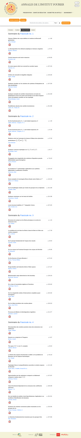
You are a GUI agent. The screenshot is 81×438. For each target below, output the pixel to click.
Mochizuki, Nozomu (13, 277)
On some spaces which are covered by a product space (23, 66)
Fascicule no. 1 (26, 34)
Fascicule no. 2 (26, 116)
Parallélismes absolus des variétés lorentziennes (21, 106)
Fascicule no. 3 (26, 215)
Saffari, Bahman (12, 122)
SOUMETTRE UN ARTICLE (54, 12)
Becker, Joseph (12, 339)
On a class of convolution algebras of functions (21, 284)
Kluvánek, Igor (11, 59)
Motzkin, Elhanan (12, 50)
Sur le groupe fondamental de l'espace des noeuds (21, 240)
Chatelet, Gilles (12, 189)
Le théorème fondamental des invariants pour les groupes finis (25, 417)
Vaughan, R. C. (21, 122)
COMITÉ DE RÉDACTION (39, 12)
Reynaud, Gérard (12, 87)
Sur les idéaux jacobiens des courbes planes (20, 303)
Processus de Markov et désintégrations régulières (22, 312)
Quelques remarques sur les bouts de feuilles (20, 196)
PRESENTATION (27, 12)
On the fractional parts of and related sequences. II (23, 121)
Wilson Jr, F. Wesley (13, 180)
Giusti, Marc (11, 296)
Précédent (10, 30)
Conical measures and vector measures (18, 57)
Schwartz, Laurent (12, 313)
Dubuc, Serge (11, 76)
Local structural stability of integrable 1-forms (21, 205)
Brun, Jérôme (11, 233)
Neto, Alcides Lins (12, 206)
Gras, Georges (12, 41)
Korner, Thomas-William (14, 260)
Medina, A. (20, 410)
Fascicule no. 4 (26, 322)
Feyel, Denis (11, 368)
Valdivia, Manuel (12, 347)
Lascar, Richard (12, 161)
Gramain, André (12, 242)
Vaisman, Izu (11, 67)
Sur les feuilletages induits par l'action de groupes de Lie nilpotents (26, 187)
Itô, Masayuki (11, 251)
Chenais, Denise (12, 399)
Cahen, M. (10, 107)
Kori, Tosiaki (11, 358)
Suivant (33, 30)
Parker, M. (16, 107)
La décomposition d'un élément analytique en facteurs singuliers (25, 48)
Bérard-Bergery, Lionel (13, 99)
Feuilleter (23, 20)
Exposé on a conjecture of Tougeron (18, 337)
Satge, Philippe (12, 330)
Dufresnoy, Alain (12, 172)
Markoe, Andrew (12, 268)
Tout (55, 23)
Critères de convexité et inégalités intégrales (20, 74)
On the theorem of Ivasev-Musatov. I (17, 258)
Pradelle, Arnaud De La (21, 368)
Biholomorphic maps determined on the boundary (21, 275)
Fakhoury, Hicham (12, 378)
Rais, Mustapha (12, 418)
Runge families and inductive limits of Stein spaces (22, 267)
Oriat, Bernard (11, 142)
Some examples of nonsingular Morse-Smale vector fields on (25, 179)
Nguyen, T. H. (11, 389)
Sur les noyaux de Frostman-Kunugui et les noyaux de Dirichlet (25, 249)
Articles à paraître (14, 20)
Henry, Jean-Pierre (13, 305)
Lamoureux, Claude (13, 198)
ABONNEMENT (68, 12)
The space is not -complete (18, 346)
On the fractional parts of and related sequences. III (23, 129)
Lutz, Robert (11, 223)
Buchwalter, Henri (12, 151)
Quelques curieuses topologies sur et (22, 149)
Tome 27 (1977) (25, 30)
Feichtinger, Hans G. (13, 286)
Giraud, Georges (12, 410)
